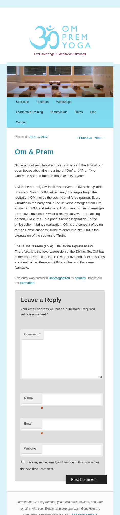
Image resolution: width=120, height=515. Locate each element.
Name (33, 399)
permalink (27, 283)
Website (30, 448)
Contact (21, 122)
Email (33, 425)
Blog (93, 112)
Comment (32, 334)
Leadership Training (29, 112)
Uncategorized (59, 278)
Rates (79, 112)
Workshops (63, 102)
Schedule (22, 102)
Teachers (42, 102)
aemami (80, 278)
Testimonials (58, 112)
